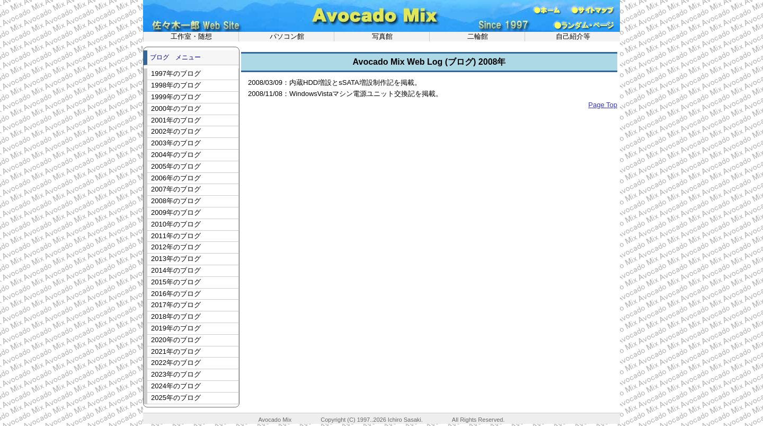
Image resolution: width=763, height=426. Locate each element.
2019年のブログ (176, 328)
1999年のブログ (176, 97)
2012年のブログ (176, 247)
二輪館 (477, 36)
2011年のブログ (176, 236)
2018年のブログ (176, 316)
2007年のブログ (176, 189)
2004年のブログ (176, 155)
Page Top (602, 105)
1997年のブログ (176, 73)
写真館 (382, 36)
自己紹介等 (573, 36)
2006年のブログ (176, 178)
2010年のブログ (176, 224)
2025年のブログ (176, 398)
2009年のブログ (176, 212)
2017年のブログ (176, 305)
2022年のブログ (176, 363)
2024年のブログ (176, 386)
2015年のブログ (176, 282)
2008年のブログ (176, 201)
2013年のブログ (176, 259)
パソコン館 (287, 36)
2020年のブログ (176, 340)
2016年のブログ (176, 294)
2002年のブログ (176, 131)
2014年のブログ (176, 270)
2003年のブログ (176, 143)
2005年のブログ (176, 166)
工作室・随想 (191, 36)
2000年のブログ (176, 108)
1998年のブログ (176, 85)
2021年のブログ (176, 351)
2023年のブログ (176, 374)
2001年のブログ (176, 120)
